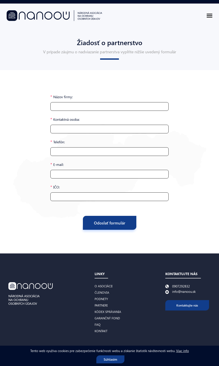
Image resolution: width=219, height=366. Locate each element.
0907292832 (181, 286)
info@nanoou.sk (184, 291)
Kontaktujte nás (187, 305)
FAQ (98, 324)
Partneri (101, 305)
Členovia (102, 292)
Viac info (182, 351)
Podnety (101, 299)
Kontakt (101, 331)
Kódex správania (108, 312)
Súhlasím (110, 359)
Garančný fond (107, 318)
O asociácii (103, 286)
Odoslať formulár (109, 223)
